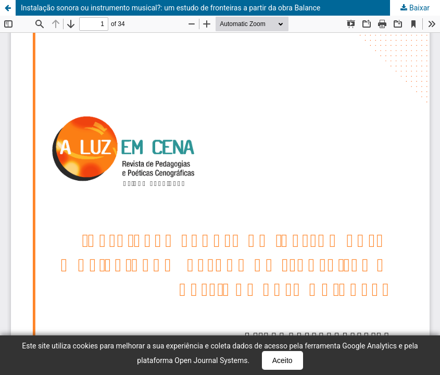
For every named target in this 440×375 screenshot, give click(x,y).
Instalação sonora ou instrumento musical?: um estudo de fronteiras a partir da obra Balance (170, 8)
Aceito (282, 360)
